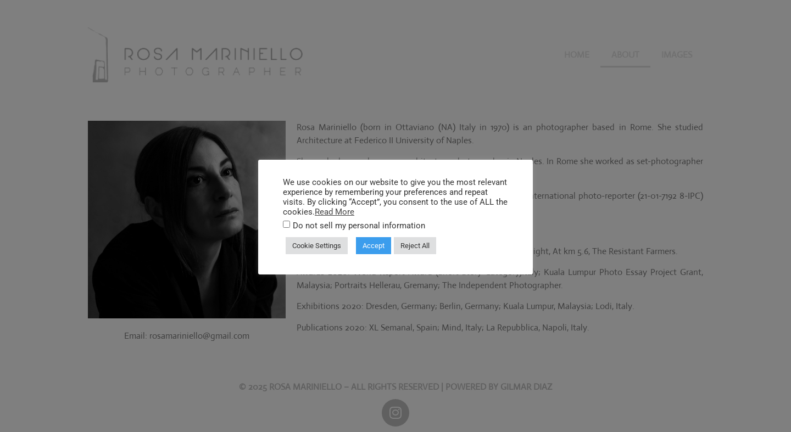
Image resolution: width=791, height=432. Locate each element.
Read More (334, 212)
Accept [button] (374, 246)
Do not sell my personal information (359, 226)
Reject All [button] (415, 246)
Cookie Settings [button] (316, 246)
